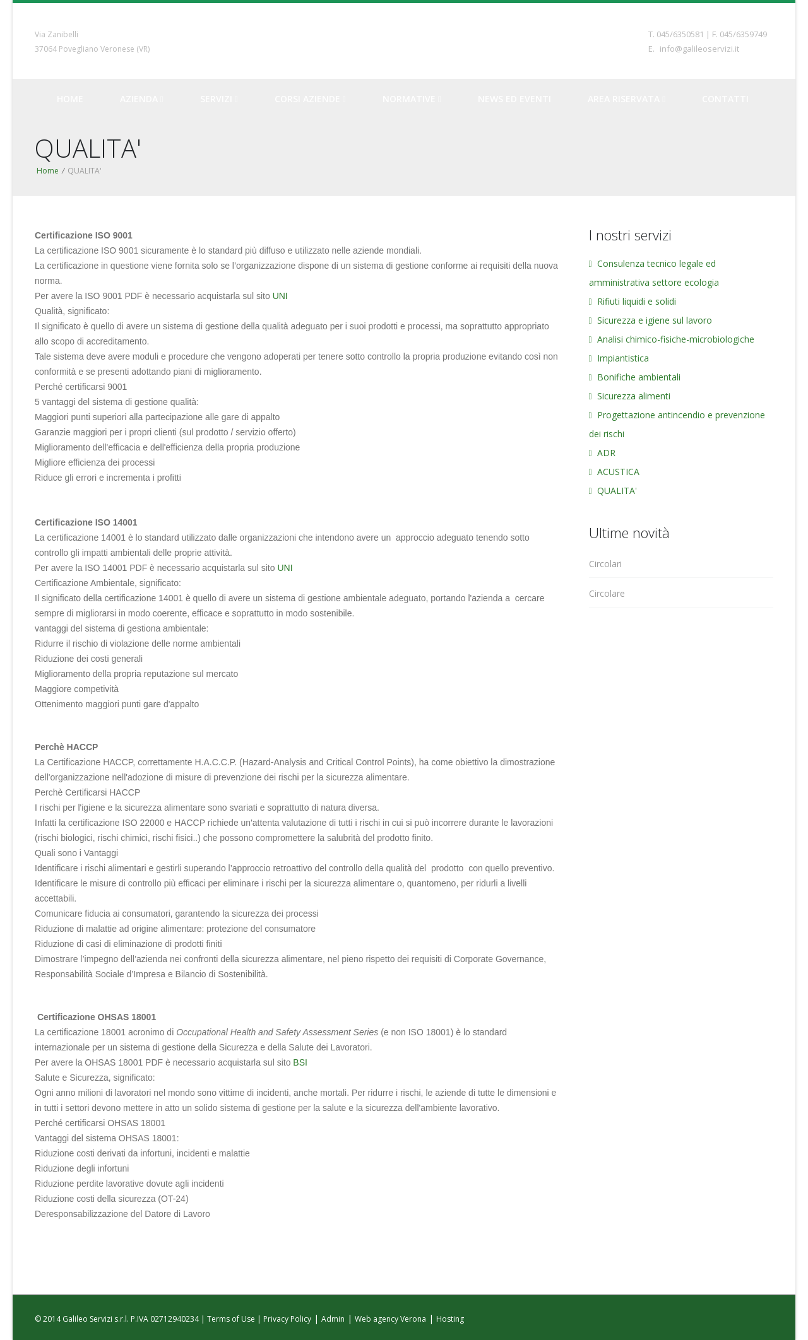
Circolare (607, 593)
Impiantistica (619, 358)
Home (70, 99)
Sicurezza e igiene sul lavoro (650, 320)
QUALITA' (613, 491)
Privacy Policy (287, 1319)
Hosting (450, 1319)
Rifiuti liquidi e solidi (632, 301)
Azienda (141, 99)
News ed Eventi (514, 99)
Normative (412, 99)
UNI (280, 296)
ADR (602, 453)
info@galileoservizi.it (699, 48)
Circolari (605, 563)
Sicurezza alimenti (629, 396)
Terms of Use (231, 1319)
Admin (333, 1319)
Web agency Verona (390, 1319)
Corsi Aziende (310, 99)
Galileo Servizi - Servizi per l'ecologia (404, 40)
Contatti (725, 99)
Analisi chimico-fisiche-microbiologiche (671, 339)
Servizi (219, 99)
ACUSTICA (614, 472)
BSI (300, 1062)
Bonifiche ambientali (634, 377)
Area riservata (626, 99)
